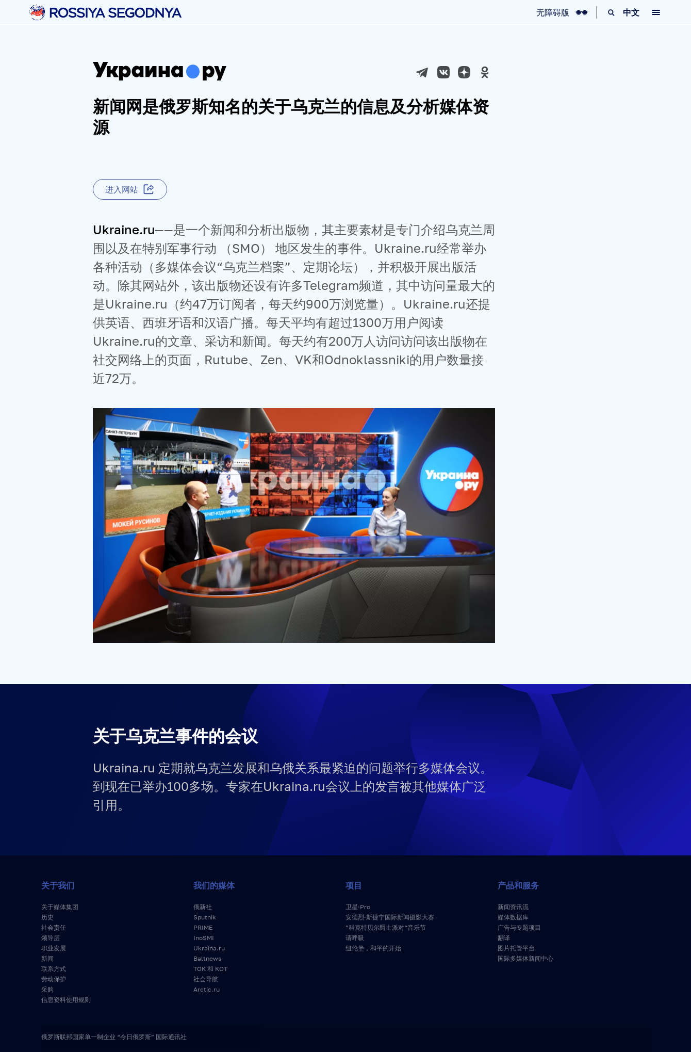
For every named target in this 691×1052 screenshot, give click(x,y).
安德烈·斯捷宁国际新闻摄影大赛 (390, 917)
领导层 (50, 938)
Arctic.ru (206, 989)
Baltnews (207, 958)
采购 (47, 989)
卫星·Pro (358, 907)
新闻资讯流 (513, 907)
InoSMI (203, 938)
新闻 (47, 958)
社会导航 (205, 979)
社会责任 (53, 927)
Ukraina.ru (209, 948)
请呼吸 (355, 938)
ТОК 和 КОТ (210, 969)
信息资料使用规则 (66, 1000)
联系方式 (53, 969)
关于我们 (57, 885)
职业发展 (53, 948)
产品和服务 (518, 885)
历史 (47, 917)
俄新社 (202, 907)
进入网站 (121, 189)
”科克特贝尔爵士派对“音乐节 (386, 927)
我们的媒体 (214, 885)
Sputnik (204, 917)
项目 (354, 885)
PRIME (202, 927)
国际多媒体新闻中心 (525, 958)
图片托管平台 (516, 948)
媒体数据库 (513, 917)
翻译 (504, 938)
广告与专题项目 (519, 927)
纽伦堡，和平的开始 (373, 948)
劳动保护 (53, 979)
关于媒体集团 (59, 907)
